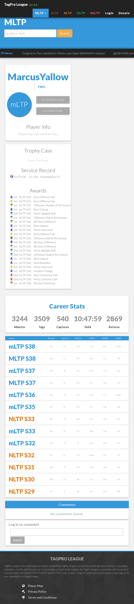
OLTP (81, 13)
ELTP (55, 13)
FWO (41, 86)
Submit (17, 540)
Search (64, 33)
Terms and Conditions (39, 597)
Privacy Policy (33, 591)
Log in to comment (24, 524)
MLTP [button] (40, 13)
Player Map (32, 585)
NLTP (68, 13)
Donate (124, 13)
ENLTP (95, 13)
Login (109, 13)
